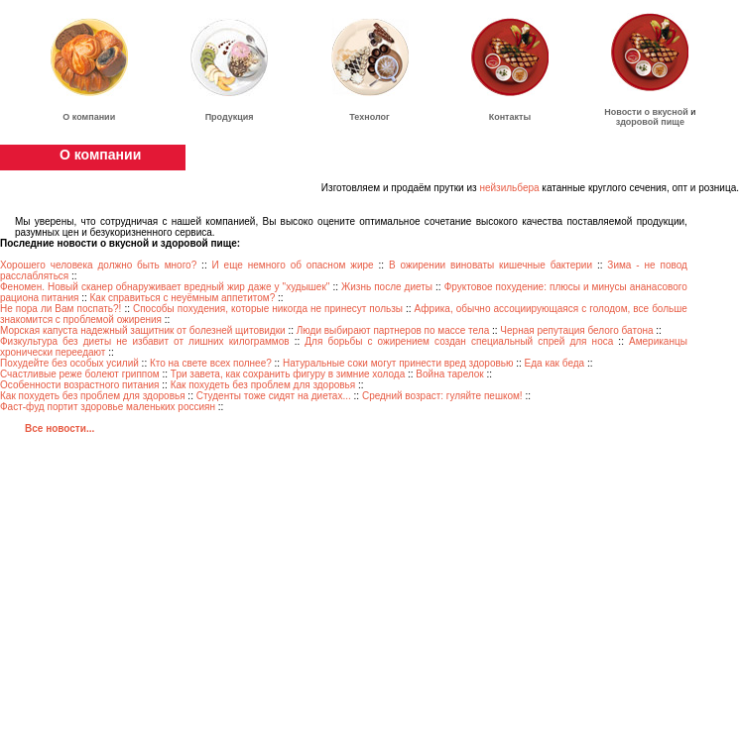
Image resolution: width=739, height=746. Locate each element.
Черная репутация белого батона (576, 330)
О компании (88, 117)
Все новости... (59, 428)
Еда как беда (555, 363)
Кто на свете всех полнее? (211, 363)
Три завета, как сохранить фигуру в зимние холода (288, 374)
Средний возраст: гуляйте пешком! (442, 395)
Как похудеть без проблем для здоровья (263, 384)
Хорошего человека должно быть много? (98, 265)
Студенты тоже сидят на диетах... (273, 395)
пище (672, 122)
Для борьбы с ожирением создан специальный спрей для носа (459, 341)
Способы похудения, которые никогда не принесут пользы (268, 308)
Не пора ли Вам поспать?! (60, 308)
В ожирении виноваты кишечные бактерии (493, 265)
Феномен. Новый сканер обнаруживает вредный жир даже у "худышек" (164, 286)
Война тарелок (449, 374)
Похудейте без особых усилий (69, 363)
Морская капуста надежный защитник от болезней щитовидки (143, 330)
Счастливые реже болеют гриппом (80, 374)
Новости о (628, 112)
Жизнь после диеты (386, 286)
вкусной (670, 112)
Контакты (510, 117)
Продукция (229, 117)
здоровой (637, 122)
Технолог (369, 117)
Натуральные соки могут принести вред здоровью (398, 363)
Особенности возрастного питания (80, 384)
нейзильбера (509, 187)
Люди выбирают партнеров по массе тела (393, 330)
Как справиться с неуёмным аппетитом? (183, 297)
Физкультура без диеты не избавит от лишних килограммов (145, 341)
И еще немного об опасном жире (293, 265)
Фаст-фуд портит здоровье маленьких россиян (107, 406)
